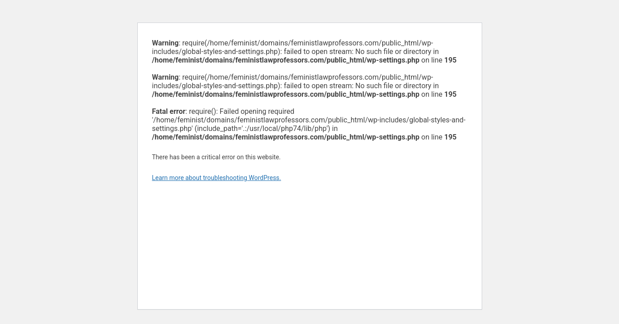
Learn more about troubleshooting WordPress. (216, 177)
